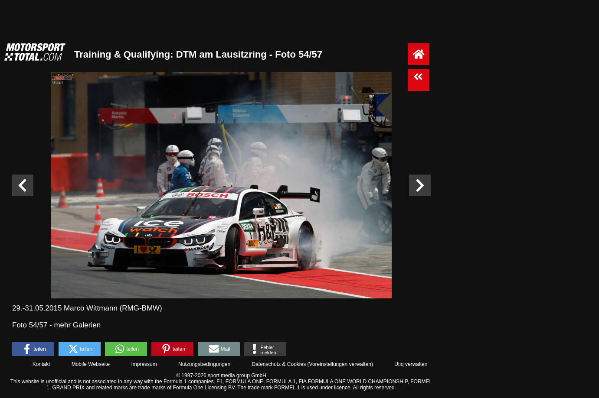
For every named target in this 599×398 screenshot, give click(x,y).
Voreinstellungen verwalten (340, 364)
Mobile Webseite (91, 364)
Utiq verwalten (410, 364)
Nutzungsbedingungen (204, 364)
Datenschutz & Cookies (279, 364)
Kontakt (41, 364)
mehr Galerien (77, 325)
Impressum (144, 364)
